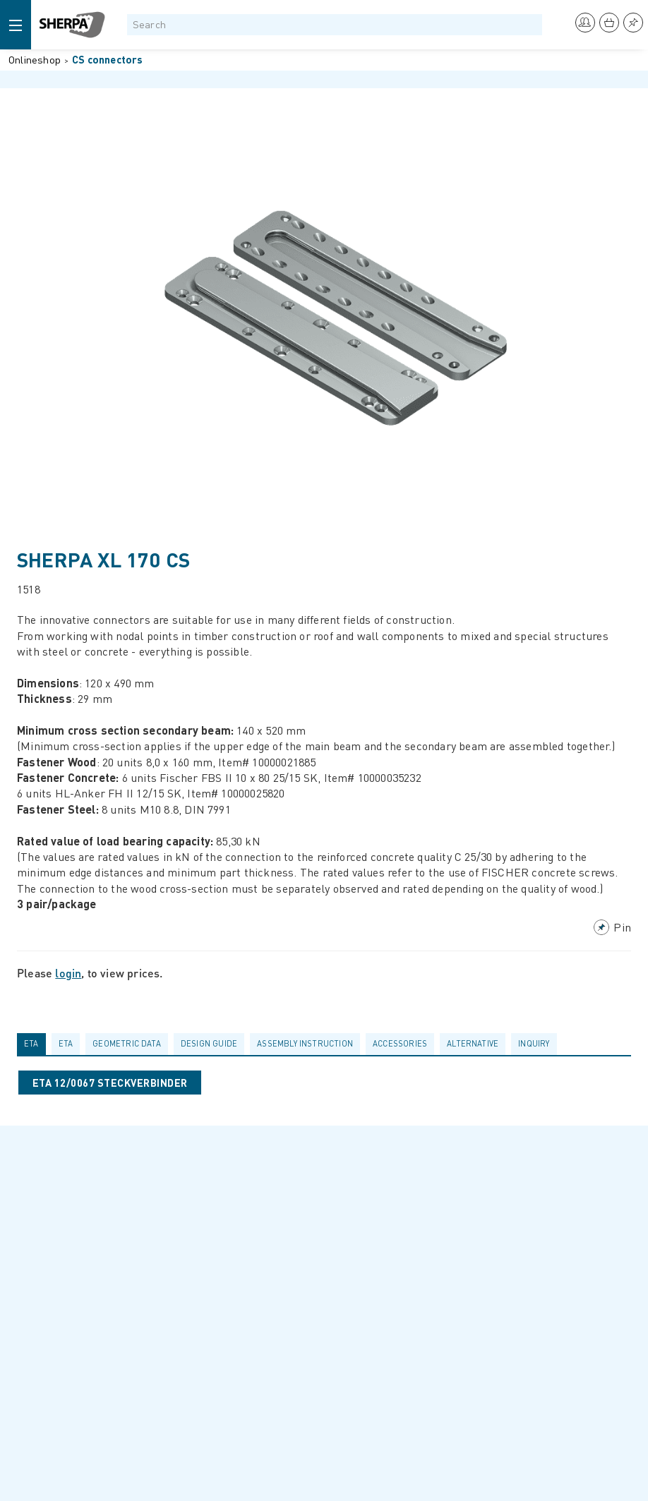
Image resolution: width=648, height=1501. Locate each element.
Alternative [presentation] (472, 1043)
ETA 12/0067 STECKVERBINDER (109, 1082)
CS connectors (107, 59)
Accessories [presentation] (400, 1043)
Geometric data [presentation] (126, 1043)
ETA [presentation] (31, 1043)
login (68, 972)
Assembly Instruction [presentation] (305, 1043)
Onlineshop (34, 59)
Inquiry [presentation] (533, 1043)
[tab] (34, 1043)
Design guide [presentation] (209, 1043)
